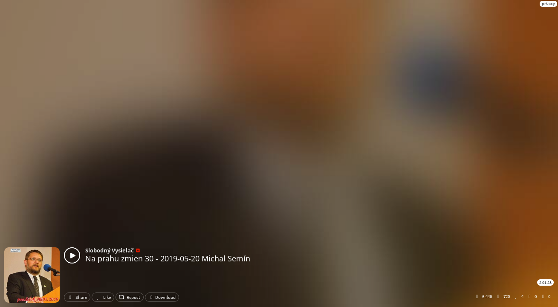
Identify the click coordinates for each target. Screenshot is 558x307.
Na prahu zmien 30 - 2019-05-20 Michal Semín (167, 258)
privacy (548, 3)
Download (162, 297)
